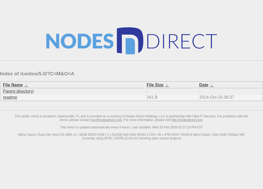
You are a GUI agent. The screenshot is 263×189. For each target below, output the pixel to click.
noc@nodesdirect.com (106, 120)
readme (10, 97)
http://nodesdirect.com (187, 120)
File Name (13, 85)
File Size (155, 85)
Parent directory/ (18, 91)
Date (204, 85)
